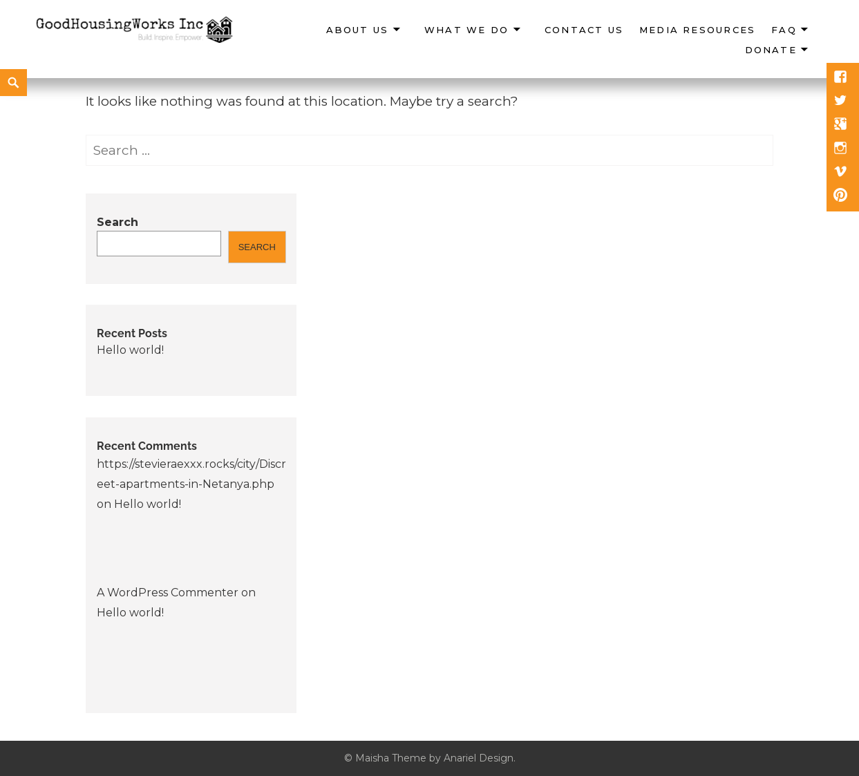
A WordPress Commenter (167, 592)
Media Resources (697, 29)
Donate (771, 49)
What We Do (466, 29)
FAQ (784, 29)
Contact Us (584, 29)
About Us (357, 29)
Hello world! (130, 350)
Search (117, 222)
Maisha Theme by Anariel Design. (435, 758)
